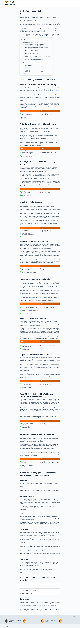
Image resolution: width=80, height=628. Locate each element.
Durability (26, 64)
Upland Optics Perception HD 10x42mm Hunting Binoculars (36, 47)
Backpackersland (10, 4)
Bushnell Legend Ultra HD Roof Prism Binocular (34, 59)
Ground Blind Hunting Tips (68, 620)
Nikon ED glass (54, 90)
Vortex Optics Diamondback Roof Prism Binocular (34, 45)
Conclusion (25, 73)
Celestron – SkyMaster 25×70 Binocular (32, 50)
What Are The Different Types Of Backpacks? (15, 621)
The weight (27, 68)
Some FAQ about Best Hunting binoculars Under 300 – (33, 71)
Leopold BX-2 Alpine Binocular (30, 48)
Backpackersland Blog (53, 3)
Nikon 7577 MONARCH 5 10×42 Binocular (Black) (34, 44)
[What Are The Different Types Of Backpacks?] (6, 621)
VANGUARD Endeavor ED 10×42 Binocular (33, 51)
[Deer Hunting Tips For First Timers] (42, 621)
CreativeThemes (23, 626)
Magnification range (29, 65)
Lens (26, 67)
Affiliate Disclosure (44, 3)
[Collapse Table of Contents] (51, 40)
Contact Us (61, 3)
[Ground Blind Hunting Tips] (60, 621)
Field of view (27, 70)
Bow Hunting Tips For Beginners (33, 620)
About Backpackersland (35, 3)
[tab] (40, 584)
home (65, 3)
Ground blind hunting (52, 18)
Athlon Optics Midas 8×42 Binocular (32, 53)
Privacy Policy (69, 3)
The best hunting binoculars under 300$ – (31, 42)
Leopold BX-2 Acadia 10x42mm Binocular (33, 55)
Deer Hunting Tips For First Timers (50, 621)
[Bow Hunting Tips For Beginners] (24, 621)
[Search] (74, 3)
